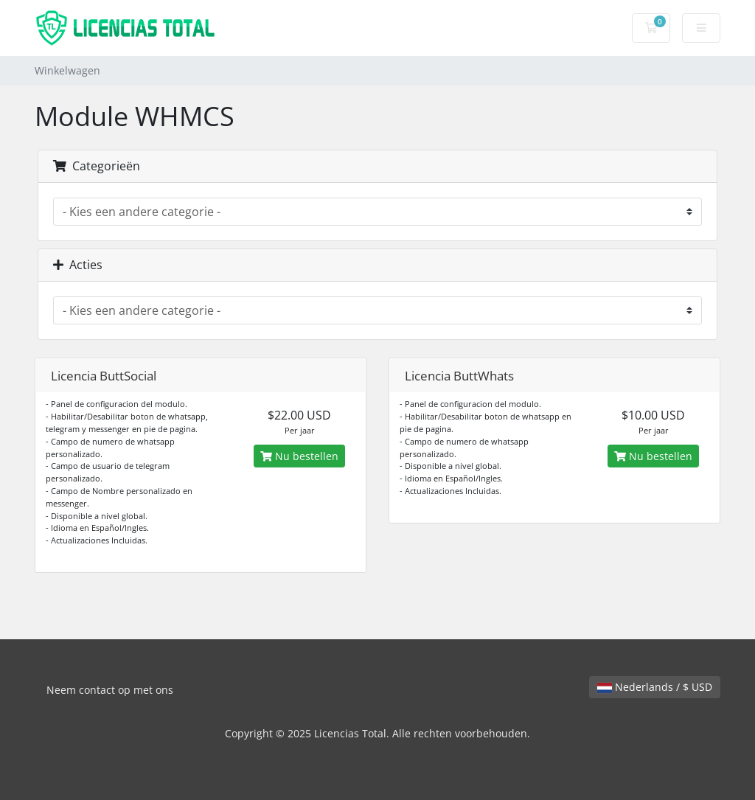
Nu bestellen (299, 456)
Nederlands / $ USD (654, 687)
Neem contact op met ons (109, 690)
